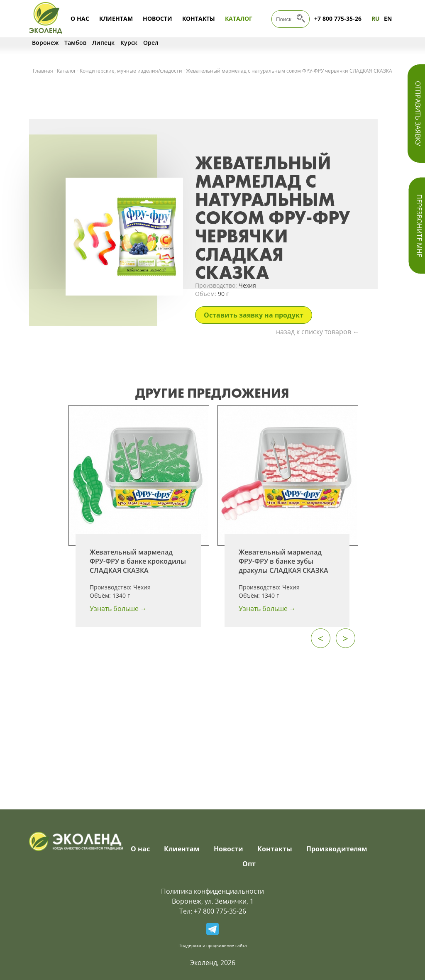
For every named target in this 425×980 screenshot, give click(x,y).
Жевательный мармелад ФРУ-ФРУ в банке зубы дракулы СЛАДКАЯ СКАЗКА (283, 561)
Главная (43, 70)
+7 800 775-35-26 (337, 18)
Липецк (103, 42)
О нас (80, 18)
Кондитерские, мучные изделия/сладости (131, 70)
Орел (151, 42)
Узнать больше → (118, 608)
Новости (157, 18)
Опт (249, 863)
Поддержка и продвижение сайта (212, 945)
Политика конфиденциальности (212, 891)
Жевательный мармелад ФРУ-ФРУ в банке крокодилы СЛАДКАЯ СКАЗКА (138, 561)
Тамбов (75, 42)
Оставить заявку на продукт (253, 315)
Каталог (238, 18)
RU (375, 18)
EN (388, 18)
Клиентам (116, 18)
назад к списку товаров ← (317, 331)
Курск (128, 42)
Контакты (198, 18)
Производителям (336, 848)
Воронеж (45, 42)
